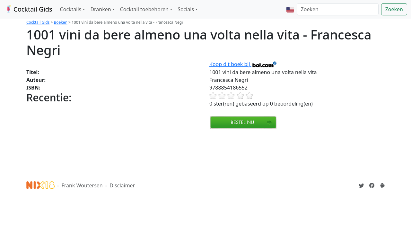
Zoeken (394, 9)
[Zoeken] (338, 9)
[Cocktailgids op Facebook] (371, 185)
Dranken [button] (100, 9)
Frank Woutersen (81, 185)
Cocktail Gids (28, 9)
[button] (290, 9)
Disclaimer (122, 185)
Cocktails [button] (71, 9)
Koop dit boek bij (243, 64)
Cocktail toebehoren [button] (144, 9)
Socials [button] (186, 9)
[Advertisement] (143, 151)
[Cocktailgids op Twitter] (361, 185)
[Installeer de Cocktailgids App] (382, 185)
